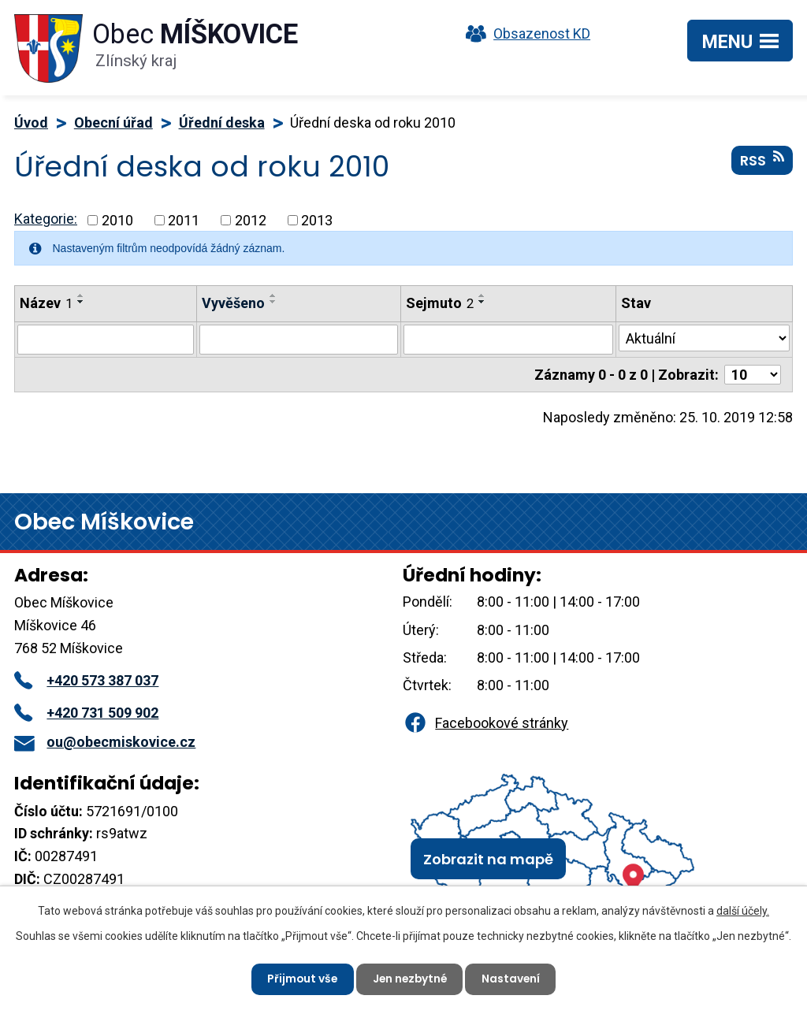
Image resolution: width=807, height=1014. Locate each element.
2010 (117, 220)
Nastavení (513, 978)
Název (46, 303)
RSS (762, 161)
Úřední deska (222, 122)
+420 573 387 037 (86, 680)
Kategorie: (45, 218)
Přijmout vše (300, 978)
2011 (183, 220)
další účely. (742, 910)
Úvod (31, 122)
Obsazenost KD (524, 33)
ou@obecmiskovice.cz (104, 742)
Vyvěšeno (233, 303)
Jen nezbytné (409, 978)
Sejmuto (440, 303)
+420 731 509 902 (86, 712)
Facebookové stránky (485, 723)
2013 (317, 220)
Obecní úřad (113, 122)
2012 (250, 220)
